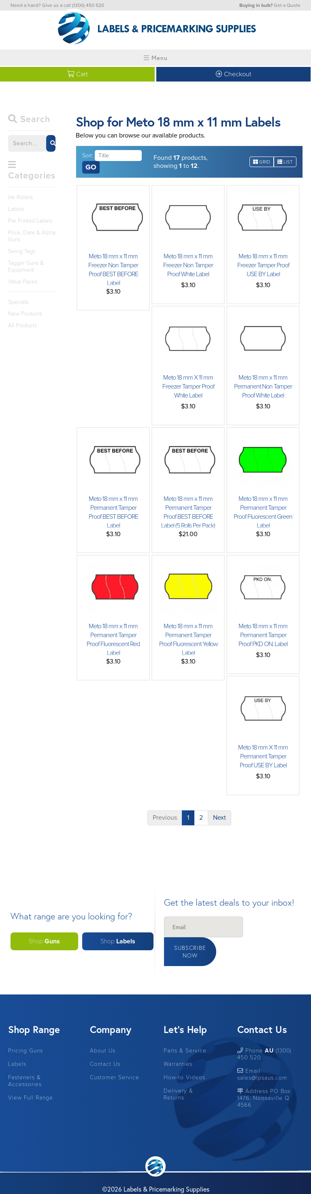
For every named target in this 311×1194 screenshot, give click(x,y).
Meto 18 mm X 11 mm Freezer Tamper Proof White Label (188, 386)
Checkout (233, 74)
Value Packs (22, 281)
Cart (77, 74)
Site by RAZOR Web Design (110, 1178)
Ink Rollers (20, 197)
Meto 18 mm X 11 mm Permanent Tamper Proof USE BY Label (263, 756)
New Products (25, 313)
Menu (156, 58)
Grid (261, 162)
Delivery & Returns (178, 1073)
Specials (18, 301)
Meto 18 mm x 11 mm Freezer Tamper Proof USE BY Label (263, 265)
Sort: (87, 155)
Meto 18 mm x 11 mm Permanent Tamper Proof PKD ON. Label (263, 635)
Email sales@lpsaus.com (262, 1054)
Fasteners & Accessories (25, 1060)
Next (219, 818)
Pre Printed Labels (30, 220)
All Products (22, 325)
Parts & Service (185, 1029)
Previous (165, 818)
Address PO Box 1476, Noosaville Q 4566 (264, 1077)
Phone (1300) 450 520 (264, 1033)
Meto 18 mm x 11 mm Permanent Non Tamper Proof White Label (263, 386)
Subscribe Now (268, 931)
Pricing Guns (25, 1029)
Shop (44, 931)
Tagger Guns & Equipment (26, 266)
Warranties (178, 1043)
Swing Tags (21, 251)
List (285, 162)
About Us (102, 1029)
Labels (16, 209)
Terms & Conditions (172, 1178)
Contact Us (105, 1043)
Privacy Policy (217, 1178)
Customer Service (114, 1056)
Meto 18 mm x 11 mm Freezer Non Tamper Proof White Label (188, 265)
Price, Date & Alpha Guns (31, 236)
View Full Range (30, 1077)
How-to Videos (184, 1056)
